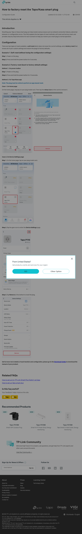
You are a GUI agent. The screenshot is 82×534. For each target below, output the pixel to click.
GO (25, 271)
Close (72, 259)
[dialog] (41, 267)
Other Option (56, 271)
